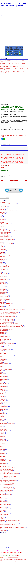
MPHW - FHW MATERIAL (7, 142)
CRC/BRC (2, 252)
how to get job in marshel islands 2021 (7, 319)
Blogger (16, 561)
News (1, 377)
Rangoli (1, 420)
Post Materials (2, 399)
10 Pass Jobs (2, 202)
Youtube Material (3, 530)
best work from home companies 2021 (7, 239)
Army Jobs (2, 213)
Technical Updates (3, 457)
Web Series (2, 521)
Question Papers (3, 409)
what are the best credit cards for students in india (9, 523)
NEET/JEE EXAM (3, 376)
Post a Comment (5, 173)
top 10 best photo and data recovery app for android (9, 473)
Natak (1, 372)
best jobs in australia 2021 (5, 232)
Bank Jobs (2, 225)
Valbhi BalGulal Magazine (5, 513)
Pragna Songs (2, 402)
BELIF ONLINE (3, 229)
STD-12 (1, 446)
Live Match (2, 352)
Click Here (23, 550)
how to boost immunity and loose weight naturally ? (9, 312)
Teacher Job (2, 456)
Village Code (2, 517)
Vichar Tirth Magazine (4, 514)
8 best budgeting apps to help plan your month (8, 203)
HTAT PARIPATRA (3, 330)
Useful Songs (2, 510)
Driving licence (2, 259)
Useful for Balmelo (3, 501)
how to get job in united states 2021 (6, 322)
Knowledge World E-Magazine (5, 349)
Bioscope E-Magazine (4, 240)
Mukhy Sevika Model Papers (5, 369)
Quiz (1, 410)
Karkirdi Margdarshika (4, 345)
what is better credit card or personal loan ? (8, 524)
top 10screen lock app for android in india (7, 488)
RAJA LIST (2, 416)
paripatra (1, 389)
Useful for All (2, 500)
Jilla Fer (1, 340)
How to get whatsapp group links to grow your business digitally (11, 326)
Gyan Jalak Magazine (4, 295)
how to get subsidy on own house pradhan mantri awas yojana (11, 325)
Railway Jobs (2, 413)
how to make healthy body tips (5, 327)
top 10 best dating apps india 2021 (6, 470)
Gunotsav (2, 293)
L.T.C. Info (2, 350)
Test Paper (2, 459)
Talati (1, 452)
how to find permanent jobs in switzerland (7, 316)
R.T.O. (1, 412)
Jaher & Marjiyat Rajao (4, 336)
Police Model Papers (4, 397)
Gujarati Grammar (3, 292)
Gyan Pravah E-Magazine (5, 297)
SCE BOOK (2, 432)
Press (1, 403)
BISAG (1, 242)
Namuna (1, 370)
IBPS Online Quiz (3, 332)
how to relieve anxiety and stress (6, 329)
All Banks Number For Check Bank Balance (8, 210)
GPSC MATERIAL (3, 283)
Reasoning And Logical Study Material (7, 423)
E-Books (1, 262)
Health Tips (2, 302)
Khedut (1, 346)
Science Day (2, 437)
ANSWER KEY (3, 212)
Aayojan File (2, 205)
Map (1, 356)
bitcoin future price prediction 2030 (6, 243)
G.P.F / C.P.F (2, 276)
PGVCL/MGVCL (3, 390)
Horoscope (2, 307)
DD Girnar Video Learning (5, 255)
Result (1, 426)
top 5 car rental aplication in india (6, 490)
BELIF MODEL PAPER (4, 227)
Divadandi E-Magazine (4, 257)
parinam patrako (3, 387)
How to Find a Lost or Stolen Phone (6, 315)
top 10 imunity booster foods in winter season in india (10, 481)
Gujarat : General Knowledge (5, 287)
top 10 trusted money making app (6, 487)
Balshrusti (2, 220)
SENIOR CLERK (3, 440)
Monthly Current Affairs (4, 363)
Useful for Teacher (3, 507)
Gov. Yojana (2, 282)
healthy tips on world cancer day (6, 303)
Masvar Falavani (3, 359)
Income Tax (2, 333)
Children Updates (3, 249)
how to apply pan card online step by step (7, 310)
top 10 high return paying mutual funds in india (8, 480)
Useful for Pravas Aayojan (5, 504)
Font (1, 272)
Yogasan (1, 528)
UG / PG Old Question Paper (5, 494)
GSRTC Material (3, 286)
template (11, 559)
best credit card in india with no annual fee (8, 230)
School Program (3, 436)
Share (2, 167)
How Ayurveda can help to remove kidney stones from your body (12, 309)
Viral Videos (2, 518)
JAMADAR (2, 337)
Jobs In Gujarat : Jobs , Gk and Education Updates (13, 4)
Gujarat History (3, 289)
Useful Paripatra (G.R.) (4, 508)
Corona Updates (3, 250)
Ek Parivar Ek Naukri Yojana (5, 266)
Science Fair (2, 439)
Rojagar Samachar (3, 427)
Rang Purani (2, 419)
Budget (1, 245)
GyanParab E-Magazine (4, 299)
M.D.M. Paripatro (3, 353)
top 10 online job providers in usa (6, 484)
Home (14, 180)
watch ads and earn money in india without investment (10, 520)
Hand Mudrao (2, 300)
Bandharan (2, 222)
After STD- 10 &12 (3, 206)
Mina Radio (2, 360)
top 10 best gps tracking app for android (7, 472)
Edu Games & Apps (3, 265)
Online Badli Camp (3, 383)
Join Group (2, 342)
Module (1, 362)
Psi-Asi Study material (4, 406)
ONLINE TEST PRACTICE (5, 385)
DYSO (1, 260)
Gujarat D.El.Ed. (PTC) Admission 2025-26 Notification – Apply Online (13, 66)
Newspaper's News (3, 379)
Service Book (2, 443)
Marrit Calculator (3, 357)
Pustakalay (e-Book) (4, 407)
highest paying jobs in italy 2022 (6, 305)
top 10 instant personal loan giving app (7, 483)
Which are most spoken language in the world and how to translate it (12, 527)
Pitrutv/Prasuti (2, 392)
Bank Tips (2, 226)
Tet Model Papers (3, 463)
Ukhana (1, 495)
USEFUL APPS (3, 498)
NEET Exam (2, 375)
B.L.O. (1, 216)
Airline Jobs (2, 209)
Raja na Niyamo (3, 417)
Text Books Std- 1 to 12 (4, 466)
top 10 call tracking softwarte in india (6, 469)
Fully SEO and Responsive (5, 559)
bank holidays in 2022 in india (5, 223)
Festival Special (3, 270)
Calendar (1, 246)
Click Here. (20, 552)
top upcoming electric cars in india (6, 491)
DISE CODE (2, 256)
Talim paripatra (2, 453)
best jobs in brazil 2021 (4, 233)
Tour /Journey (2, 493)
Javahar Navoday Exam (4, 339)
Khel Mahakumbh (3, 347)
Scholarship (2, 433)
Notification (2, 382)
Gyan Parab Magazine (4, 296)
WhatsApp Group (3, 525)
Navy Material (2, 373)
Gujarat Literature (3, 290)
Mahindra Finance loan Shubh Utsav (7, 355)
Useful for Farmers (3, 503)
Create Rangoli (3, 253)
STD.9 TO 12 (2, 449)
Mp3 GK (1, 366)
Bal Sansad (2, 219)
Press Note (2, 405)
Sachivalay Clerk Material (4, 430)
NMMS (1, 380)
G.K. (1, 275)
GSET (1, 285)
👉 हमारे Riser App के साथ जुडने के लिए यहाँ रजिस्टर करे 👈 (9, 557)
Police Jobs (2, 396)
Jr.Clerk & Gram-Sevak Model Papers (7, 343)
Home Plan (2, 306)
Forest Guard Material (4, 273)
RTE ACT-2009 (3, 429)
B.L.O (1, 215)
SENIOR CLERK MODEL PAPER (6, 442)
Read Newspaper (3, 422)
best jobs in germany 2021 (5, 235)
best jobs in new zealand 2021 (5, 236)
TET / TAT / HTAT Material (5, 460)
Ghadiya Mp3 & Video (4, 279)
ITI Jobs (1, 335)
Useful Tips (2, 511)
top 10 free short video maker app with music (8, 476)
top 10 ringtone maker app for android (7, 467)
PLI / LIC (1, 393)
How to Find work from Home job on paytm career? (9, 317)
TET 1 (1, 462)
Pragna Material (3, 400)
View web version (14, 182)
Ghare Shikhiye (3, 280)
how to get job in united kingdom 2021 (7, 320)
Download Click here (5, 131)
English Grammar (3, 269)
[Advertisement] (13, 30)
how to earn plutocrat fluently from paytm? (8, 313)
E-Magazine (2, 263)
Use (1, 497)
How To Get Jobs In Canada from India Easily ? (9, 323)
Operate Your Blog (3, 386)
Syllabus (1, 450)
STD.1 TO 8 (2, 447)
